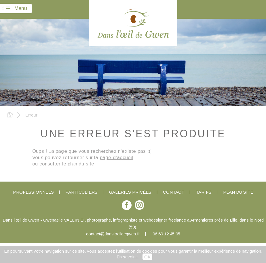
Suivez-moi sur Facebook (127, 207)
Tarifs (204, 192)
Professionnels (33, 192)
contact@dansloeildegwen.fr (113, 233)
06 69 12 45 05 (166, 233)
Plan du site (238, 192)
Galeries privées (130, 192)
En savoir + (127, 256)
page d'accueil (116, 157)
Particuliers (81, 192)
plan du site (81, 164)
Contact (173, 192)
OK (147, 256)
